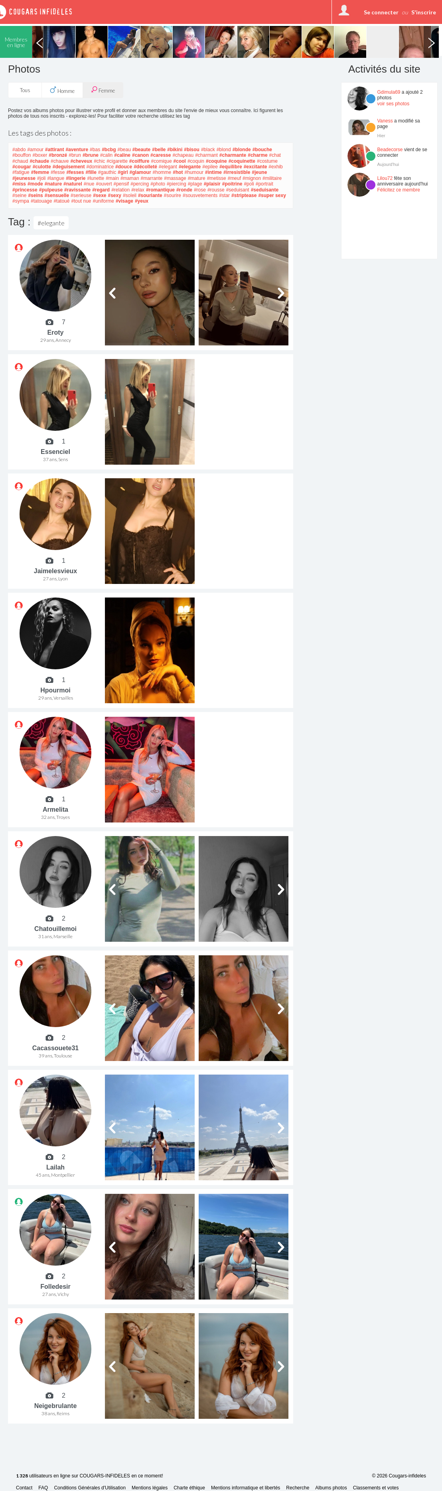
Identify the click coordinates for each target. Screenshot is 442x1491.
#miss (19, 184)
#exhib (275, 167)
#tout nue (81, 201)
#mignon (252, 178)
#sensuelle (57, 195)
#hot (178, 172)
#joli (41, 178)
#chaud (20, 161)
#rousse (216, 190)
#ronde (184, 190)
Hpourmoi (55, 690)
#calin (106, 155)
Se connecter (381, 12)
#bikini (174, 149)
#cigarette (117, 161)
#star (224, 195)
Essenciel (55, 451)
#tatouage (41, 201)
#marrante (152, 178)
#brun (75, 155)
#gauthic (107, 172)
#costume (267, 161)
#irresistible (236, 172)
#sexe (99, 195)
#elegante (190, 167)
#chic (99, 161)
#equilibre (230, 167)
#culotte (42, 167)
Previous (39, 42)
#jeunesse (24, 178)
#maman (129, 178)
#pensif (121, 184)
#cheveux (81, 161)
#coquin (195, 161)
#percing (139, 184)
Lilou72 (385, 178)
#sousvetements (200, 195)
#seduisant (237, 190)
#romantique (160, 190)
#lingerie (75, 178)
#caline (122, 155)
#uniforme (103, 201)
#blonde (242, 149)
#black (208, 149)
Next (431, 42)
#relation (120, 190)
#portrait (264, 184)
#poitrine (232, 184)
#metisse (216, 178)
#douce (123, 167)
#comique (161, 161)
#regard (101, 190)
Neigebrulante (55, 1405)
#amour (35, 149)
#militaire (272, 178)
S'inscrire (423, 12)
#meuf (234, 178)
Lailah (55, 1167)
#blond (224, 149)
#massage (175, 178)
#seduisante (264, 190)
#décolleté (145, 167)
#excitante (255, 167)
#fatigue (21, 172)
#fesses (75, 172)
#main (112, 178)
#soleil (129, 195)
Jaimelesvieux (55, 571)
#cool (180, 161)
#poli (249, 184)
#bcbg (109, 149)
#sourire (172, 195)
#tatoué (61, 201)
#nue (89, 184)
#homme (162, 172)
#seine (19, 195)
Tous (25, 90)
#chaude (39, 161)
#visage (124, 201)
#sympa (20, 201)
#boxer (40, 155)
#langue (55, 178)
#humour (194, 172)
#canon (140, 155)
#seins (35, 195)
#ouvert (104, 184)
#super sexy (272, 195)
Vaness (385, 121)
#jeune (259, 172)
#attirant (54, 149)
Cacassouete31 (55, 1048)
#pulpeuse (51, 190)
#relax (137, 190)
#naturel (72, 184)
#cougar (21, 167)
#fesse (58, 172)
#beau (123, 149)
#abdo (19, 149)
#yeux (141, 201)
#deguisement (69, 167)
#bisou (191, 149)
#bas (95, 149)
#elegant (168, 167)
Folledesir (55, 1286)
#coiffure (139, 161)
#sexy (114, 195)
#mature (196, 178)
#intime (213, 172)
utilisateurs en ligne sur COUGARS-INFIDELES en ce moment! (89, 1476)
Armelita (55, 809)
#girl (123, 172)
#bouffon (21, 155)
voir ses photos (393, 103)
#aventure (76, 149)
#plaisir (212, 184)
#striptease (244, 195)
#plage (195, 184)
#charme (257, 155)
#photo (157, 184)
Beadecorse (390, 149)
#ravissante (77, 190)
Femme (103, 90)
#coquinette (242, 161)
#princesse (24, 190)
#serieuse (81, 195)
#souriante (150, 195)
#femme (40, 172)
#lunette (95, 178)
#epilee (210, 167)
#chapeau (182, 155)
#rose (200, 190)
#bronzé (58, 155)
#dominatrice (100, 167)
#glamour (140, 172)
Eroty (55, 332)
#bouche (262, 149)
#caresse (160, 155)
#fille (90, 172)
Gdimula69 (389, 92)
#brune (91, 155)
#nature (53, 184)
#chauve (60, 161)
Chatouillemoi (55, 928)
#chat (275, 155)
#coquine (216, 161)
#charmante (232, 155)
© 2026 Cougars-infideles (399, 1475)
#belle (159, 149)
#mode (35, 184)
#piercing (176, 184)
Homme (62, 90)
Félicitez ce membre (398, 190)
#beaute (141, 149)
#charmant (206, 155)
